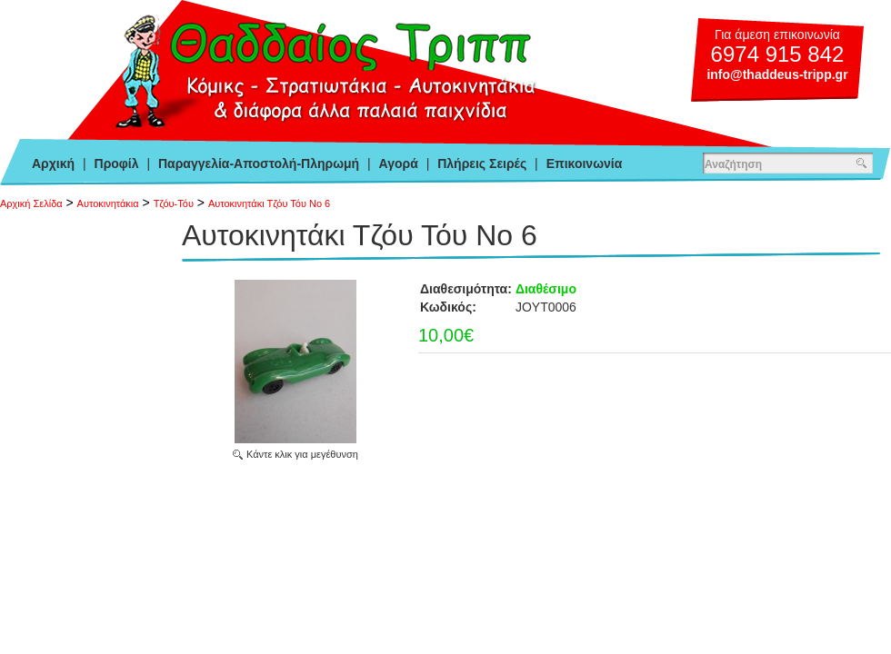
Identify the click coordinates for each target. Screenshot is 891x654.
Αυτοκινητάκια (108, 203)
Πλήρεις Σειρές (481, 163)
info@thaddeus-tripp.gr (776, 74)
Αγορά (398, 163)
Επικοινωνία (584, 163)
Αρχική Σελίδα (31, 203)
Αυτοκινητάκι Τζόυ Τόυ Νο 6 (269, 203)
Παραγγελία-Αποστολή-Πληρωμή (258, 163)
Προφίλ (117, 163)
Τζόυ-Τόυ (174, 203)
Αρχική (53, 163)
